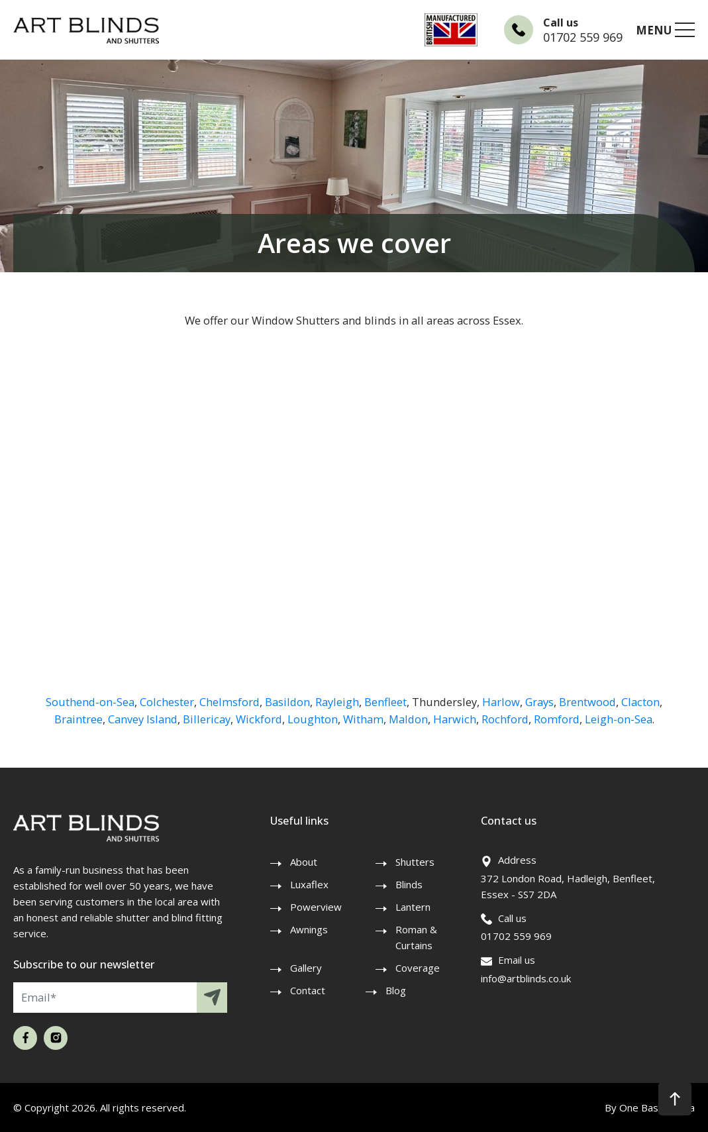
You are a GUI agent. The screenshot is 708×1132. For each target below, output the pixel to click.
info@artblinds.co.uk (526, 978)
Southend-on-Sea (90, 701)
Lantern (412, 906)
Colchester (167, 701)
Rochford (505, 719)
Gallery (306, 967)
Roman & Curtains (416, 937)
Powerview (316, 906)
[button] (674, 1098)
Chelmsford (229, 701)
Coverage (417, 967)
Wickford (259, 719)
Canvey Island (142, 719)
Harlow (501, 701)
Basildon (287, 701)
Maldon (408, 719)
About (303, 861)
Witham (363, 719)
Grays (539, 701)
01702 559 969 (583, 37)
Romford (557, 719)
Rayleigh (337, 701)
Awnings (309, 929)
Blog (395, 990)
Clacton (640, 701)
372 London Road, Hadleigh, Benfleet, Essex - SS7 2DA (568, 886)
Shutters (414, 861)
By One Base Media (650, 1107)
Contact (307, 990)
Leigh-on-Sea (618, 719)
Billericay (206, 719)
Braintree (78, 719)
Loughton (312, 719)
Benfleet (385, 701)
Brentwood (587, 701)
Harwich (454, 719)
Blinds (409, 884)
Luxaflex (309, 884)
